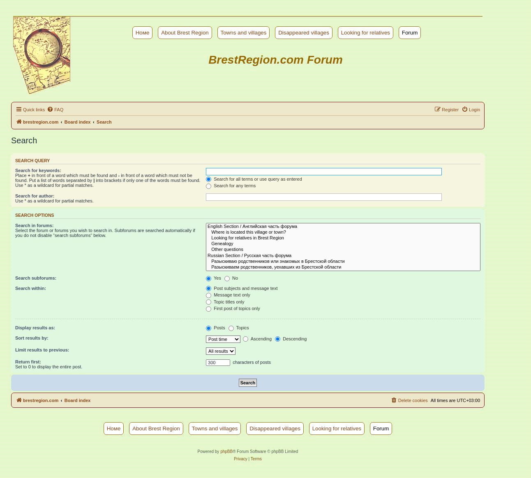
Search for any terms (231, 185)
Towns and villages (244, 33)
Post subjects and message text (241, 288)
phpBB (226, 451)
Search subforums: (35, 278)
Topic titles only (225, 301)
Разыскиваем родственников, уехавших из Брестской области (343, 267)
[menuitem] (55, 110)
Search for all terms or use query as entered (254, 179)
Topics (239, 327)
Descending (291, 338)
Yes (213, 278)
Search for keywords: (38, 170)
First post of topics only (233, 308)
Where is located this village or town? (343, 232)
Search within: (30, 288)
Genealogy (343, 244)
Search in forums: (34, 225)
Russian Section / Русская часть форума (343, 256)
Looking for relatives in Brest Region (343, 238)
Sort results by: (31, 338)
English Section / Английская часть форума (343, 227)
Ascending (257, 338)
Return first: (28, 361)
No (231, 278)
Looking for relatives (365, 33)
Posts (215, 327)
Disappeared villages (303, 33)
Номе (143, 33)
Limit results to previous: (42, 349)
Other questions (343, 250)
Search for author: (34, 195)
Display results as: (35, 327)
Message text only (228, 294)
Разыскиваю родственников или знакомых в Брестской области (343, 261)
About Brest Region (185, 33)
